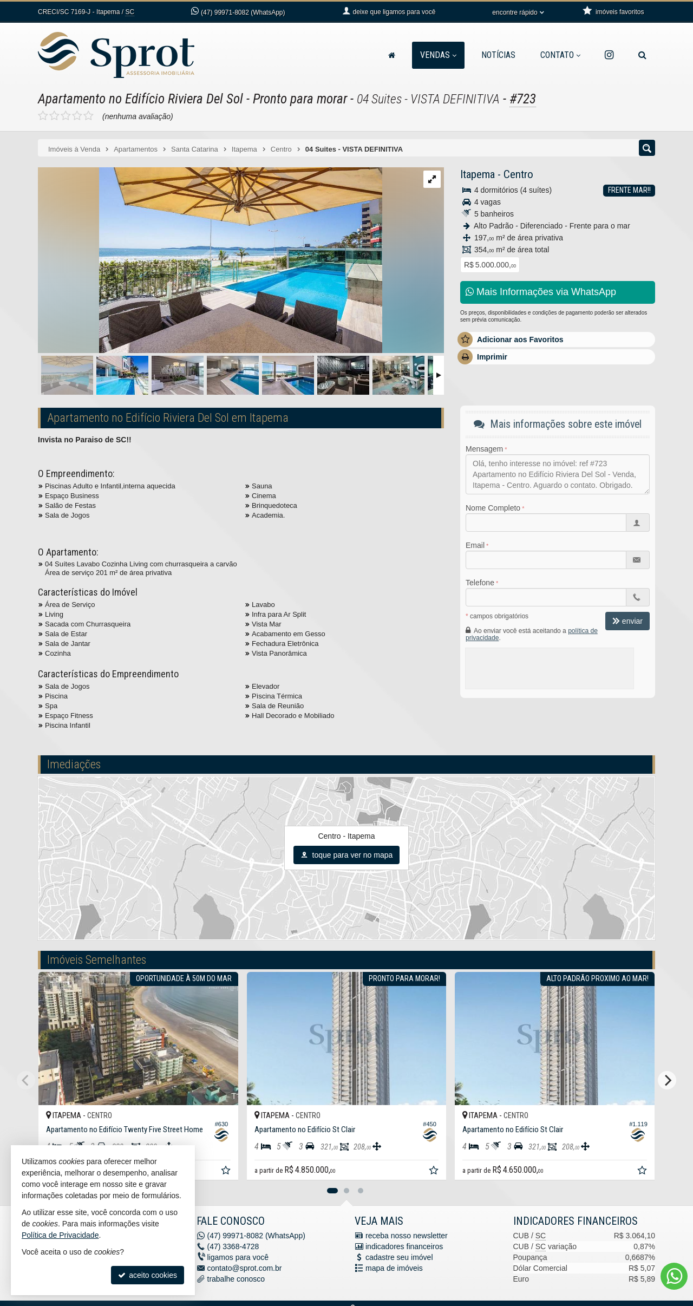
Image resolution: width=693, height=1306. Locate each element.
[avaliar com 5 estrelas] (88, 115)
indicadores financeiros (404, 1246)
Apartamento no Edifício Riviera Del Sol (140, 99)
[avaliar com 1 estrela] (43, 115)
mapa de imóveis (394, 1268)
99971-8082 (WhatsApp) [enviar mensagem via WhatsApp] (243, 12)
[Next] (667, 1080)
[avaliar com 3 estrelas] (66, 115)
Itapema (477, 174)
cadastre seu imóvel (399, 1257)
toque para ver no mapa (346, 855)
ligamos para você (238, 1257)
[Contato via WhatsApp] (674, 1276)
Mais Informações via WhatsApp (541, 291)
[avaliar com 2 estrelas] (54, 115)
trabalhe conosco (236, 1279)
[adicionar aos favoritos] (227, 1171)
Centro (518, 174)
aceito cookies (147, 1275)
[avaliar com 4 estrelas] (77, 115)
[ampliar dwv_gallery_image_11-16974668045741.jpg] (210, 261)
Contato (560, 55)
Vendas (438, 55)
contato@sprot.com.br (244, 1268)
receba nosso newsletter (406, 1235)
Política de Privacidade (60, 1235)
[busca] (642, 55)
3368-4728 (233, 1246)
